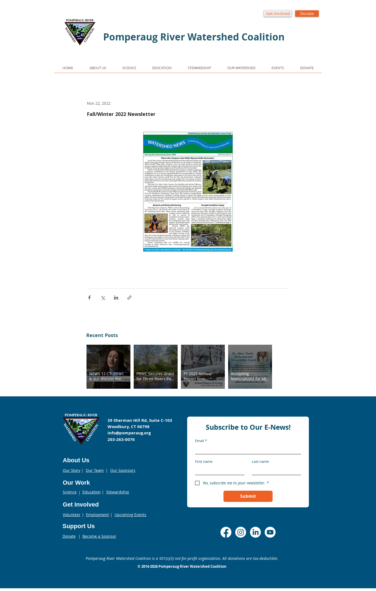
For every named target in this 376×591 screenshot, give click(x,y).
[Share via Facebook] (89, 297)
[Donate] (307, 13)
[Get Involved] (278, 13)
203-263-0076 (121, 439)
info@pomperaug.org (129, 433)
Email (201, 440)
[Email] (246, 449)
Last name (260, 461)
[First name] (218, 470)
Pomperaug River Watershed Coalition (192, 566)
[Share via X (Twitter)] (102, 297)
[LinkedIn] (255, 532)
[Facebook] (225, 532)
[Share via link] (129, 297)
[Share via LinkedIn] (116, 297)
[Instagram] (240, 532)
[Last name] (275, 470)
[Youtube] (270, 532)
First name (203, 461)
